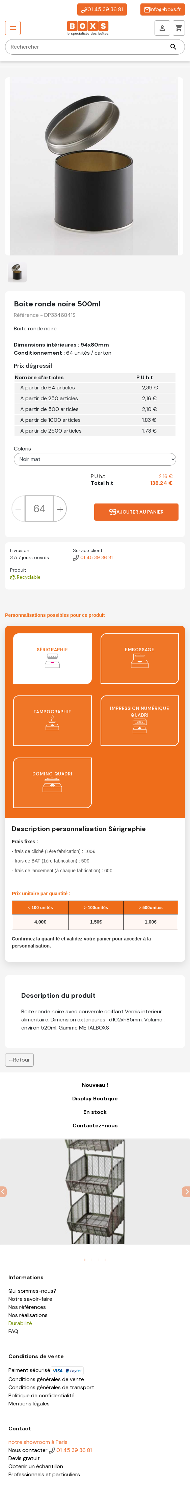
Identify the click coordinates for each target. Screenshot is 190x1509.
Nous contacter (28, 1450)
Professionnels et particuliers (44, 1474)
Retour (19, 1059)
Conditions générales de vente (46, 1379)
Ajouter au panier (136, 512)
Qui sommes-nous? (32, 1290)
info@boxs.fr (162, 9)
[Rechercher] (95, 47)
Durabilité (20, 1323)
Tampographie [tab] (52, 719)
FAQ (13, 1331)
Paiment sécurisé (46, 1370)
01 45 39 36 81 (102, 9)
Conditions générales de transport (51, 1387)
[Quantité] (39, 508)
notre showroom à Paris (37, 1442)
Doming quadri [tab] (52, 781)
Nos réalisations (28, 1315)
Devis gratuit (24, 1458)
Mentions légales (29, 1403)
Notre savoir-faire (30, 1298)
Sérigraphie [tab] (52, 657)
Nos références (27, 1307)
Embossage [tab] (139, 657)
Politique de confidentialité (41, 1395)
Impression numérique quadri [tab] (139, 719)
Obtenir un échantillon (35, 1466)
